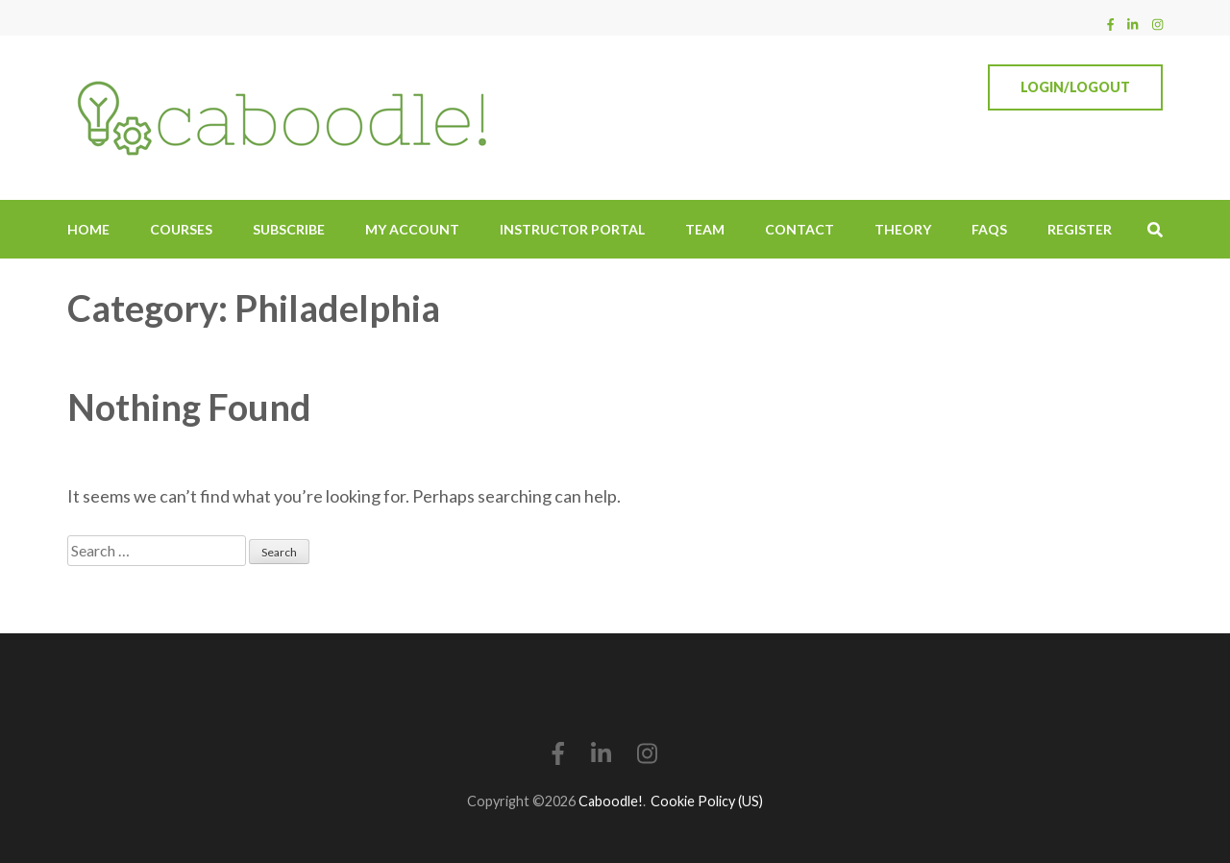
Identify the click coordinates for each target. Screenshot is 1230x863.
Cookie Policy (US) (707, 801)
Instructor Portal (572, 229)
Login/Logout (1075, 87)
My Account (412, 229)
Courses (181, 229)
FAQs (989, 229)
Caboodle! (610, 801)
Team (705, 229)
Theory (902, 229)
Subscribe (289, 229)
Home (88, 229)
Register (1079, 229)
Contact (799, 229)
